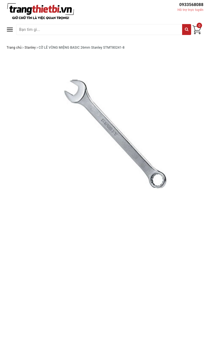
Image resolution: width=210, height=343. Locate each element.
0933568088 (191, 4)
